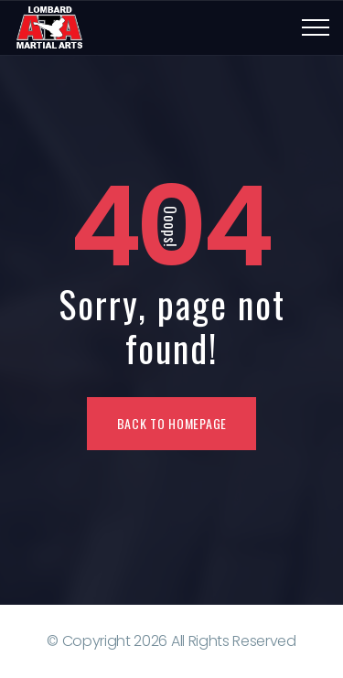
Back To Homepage (172, 423)
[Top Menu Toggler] (315, 27)
